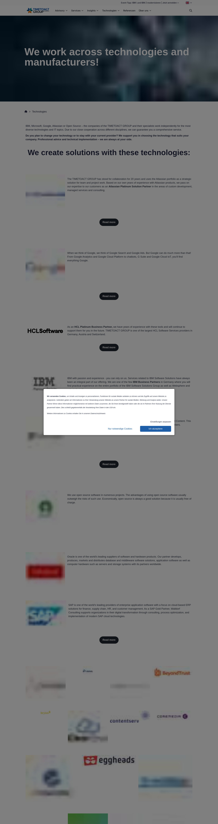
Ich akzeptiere (156, 429)
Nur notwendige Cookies (120, 429)
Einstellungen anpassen (160, 422)
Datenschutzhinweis (98, 413)
